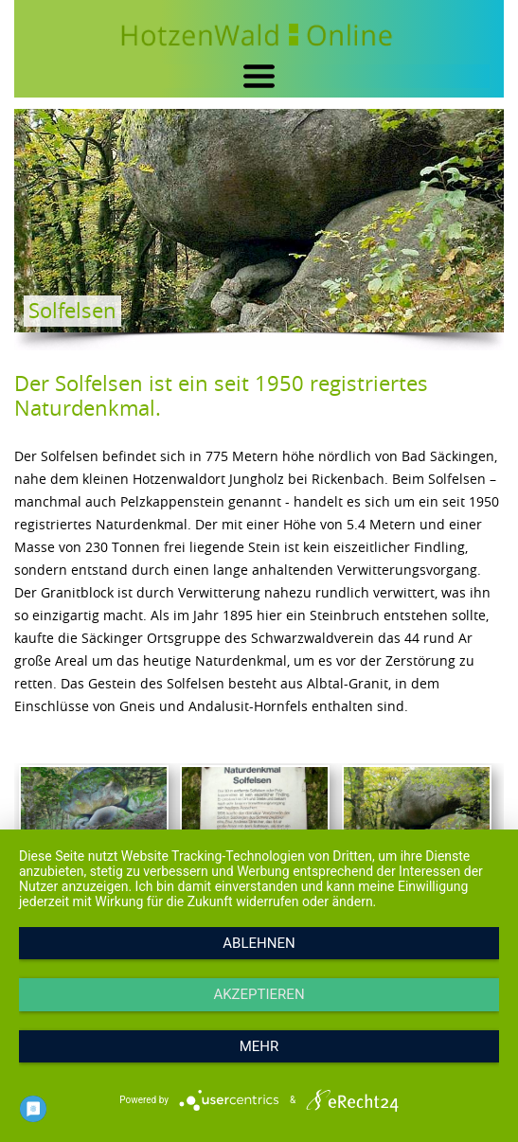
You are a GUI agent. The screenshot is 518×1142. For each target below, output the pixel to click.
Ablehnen (259, 943)
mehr (259, 1046)
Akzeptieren (258, 994)
